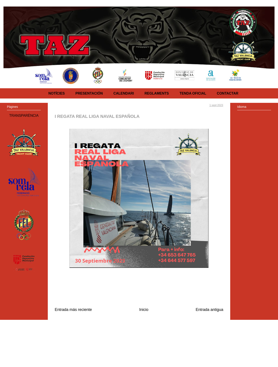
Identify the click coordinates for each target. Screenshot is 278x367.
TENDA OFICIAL (192, 93)
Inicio (143, 309)
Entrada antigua (209, 309)
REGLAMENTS (156, 93)
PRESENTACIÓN (89, 93)
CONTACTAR (227, 93)
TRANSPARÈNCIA (24, 115)
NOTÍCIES (56, 93)
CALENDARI (123, 93)
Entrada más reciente (73, 309)
